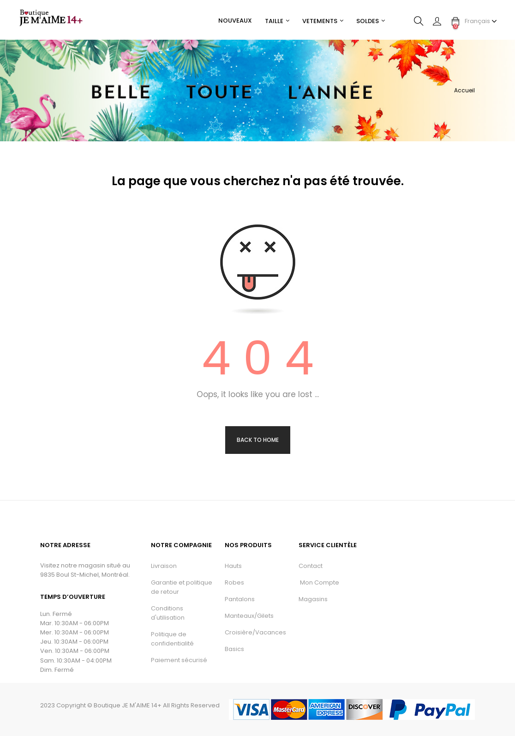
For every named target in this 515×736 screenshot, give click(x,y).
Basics (234, 649)
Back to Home (258, 440)
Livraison (164, 565)
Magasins (313, 599)
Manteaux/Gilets (249, 615)
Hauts (233, 565)
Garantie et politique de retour (181, 587)
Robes (234, 582)
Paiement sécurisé (179, 660)
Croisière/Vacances (255, 632)
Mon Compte (319, 582)
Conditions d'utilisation (168, 613)
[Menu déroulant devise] (481, 21)
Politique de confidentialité (172, 639)
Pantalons (240, 599)
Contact (311, 565)
